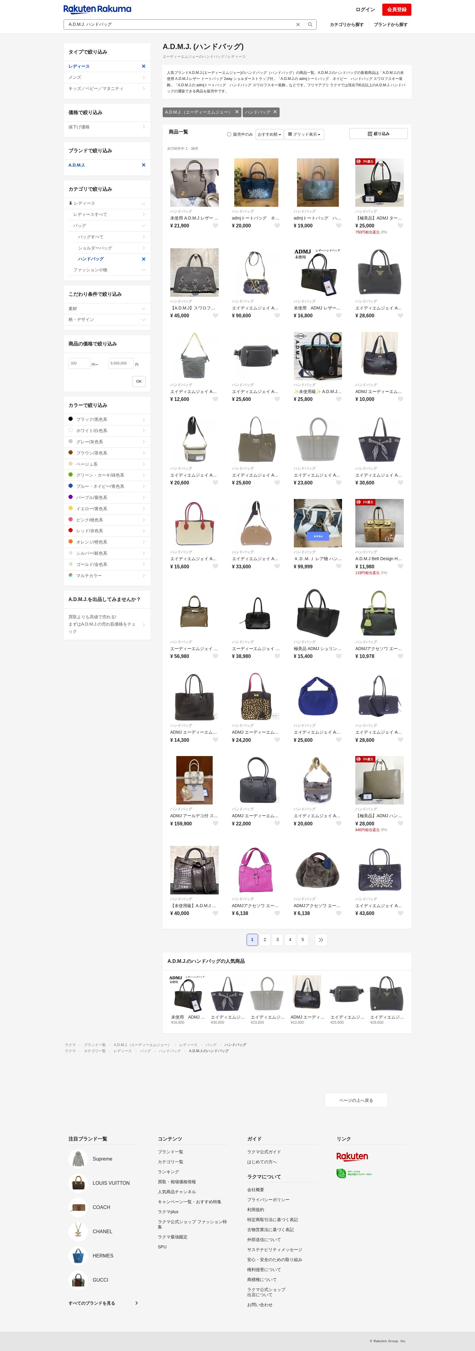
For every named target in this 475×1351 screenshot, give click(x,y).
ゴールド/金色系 (107, 564)
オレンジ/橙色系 (107, 541)
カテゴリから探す (347, 24)
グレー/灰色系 (107, 441)
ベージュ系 (107, 464)
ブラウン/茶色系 (107, 452)
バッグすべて (112, 236)
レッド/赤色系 (107, 530)
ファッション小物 (109, 269)
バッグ (109, 225)
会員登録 (397, 9)
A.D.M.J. (107, 165)
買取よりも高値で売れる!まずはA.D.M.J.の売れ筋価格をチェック (107, 624)
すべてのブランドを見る (91, 1303)
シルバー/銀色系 (107, 553)
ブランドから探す (391, 24)
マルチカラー (107, 575)
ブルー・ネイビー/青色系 (107, 486)
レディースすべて (109, 214)
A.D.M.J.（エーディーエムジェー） (202, 112)
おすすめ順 (269, 134)
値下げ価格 (107, 126)
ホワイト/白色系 (107, 430)
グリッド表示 (304, 134)
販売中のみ (240, 134)
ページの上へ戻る (356, 1100)
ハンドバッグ (261, 112)
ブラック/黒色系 (107, 419)
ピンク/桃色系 (107, 519)
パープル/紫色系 (107, 497)
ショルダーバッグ (112, 248)
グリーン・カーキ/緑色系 (107, 474)
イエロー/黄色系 (107, 508)
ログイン (365, 9)
